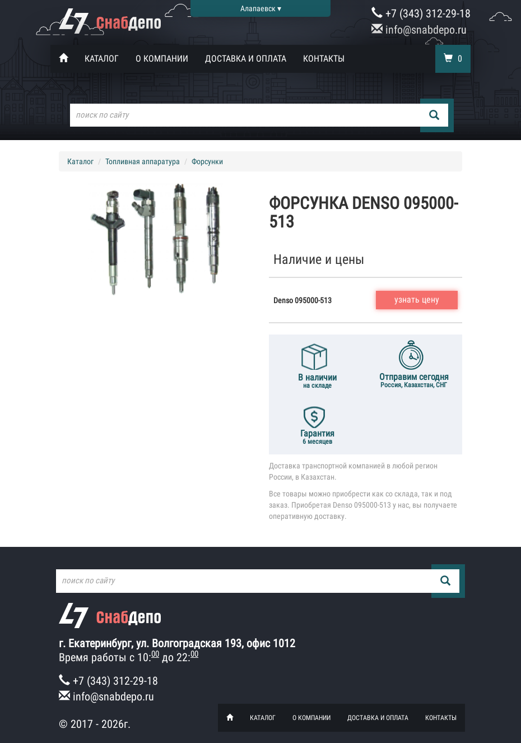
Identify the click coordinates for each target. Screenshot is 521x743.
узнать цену (416, 299)
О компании (162, 58)
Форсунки (207, 161)
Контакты (324, 58)
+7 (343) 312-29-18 (421, 13)
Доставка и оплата (245, 58)
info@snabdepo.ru (419, 29)
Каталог (102, 58)
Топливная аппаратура (142, 161)
